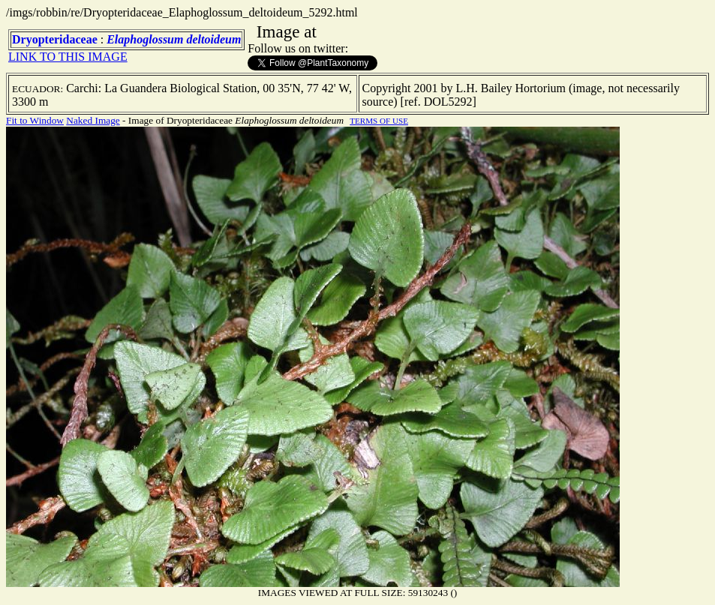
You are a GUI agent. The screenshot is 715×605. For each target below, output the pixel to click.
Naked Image (92, 120)
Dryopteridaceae (55, 39)
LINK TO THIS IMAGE (68, 56)
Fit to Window (35, 120)
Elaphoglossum (145, 39)
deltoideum (213, 39)
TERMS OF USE (379, 120)
